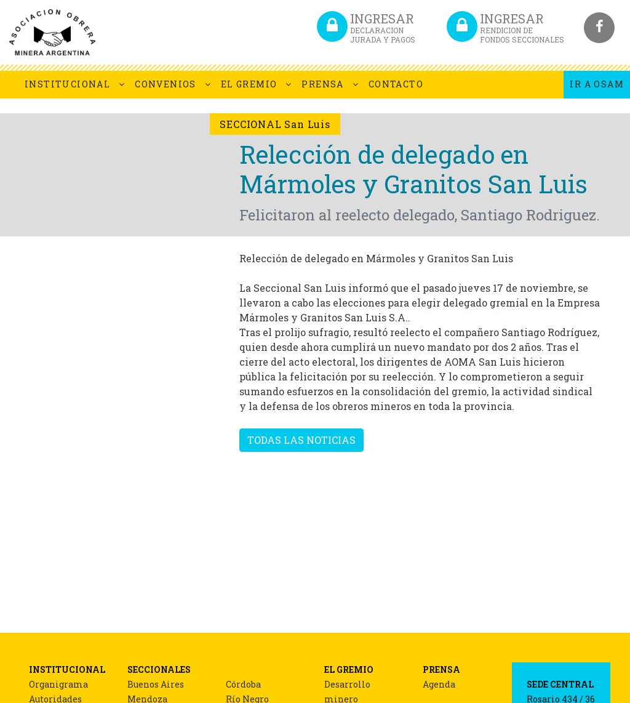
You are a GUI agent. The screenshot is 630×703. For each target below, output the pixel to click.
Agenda (439, 684)
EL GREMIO (249, 84)
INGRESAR (382, 27)
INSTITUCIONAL (67, 84)
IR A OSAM (597, 84)
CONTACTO (396, 84)
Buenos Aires (155, 684)
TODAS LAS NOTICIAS (301, 439)
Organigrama (58, 684)
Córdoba (243, 684)
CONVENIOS (165, 84)
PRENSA (322, 84)
